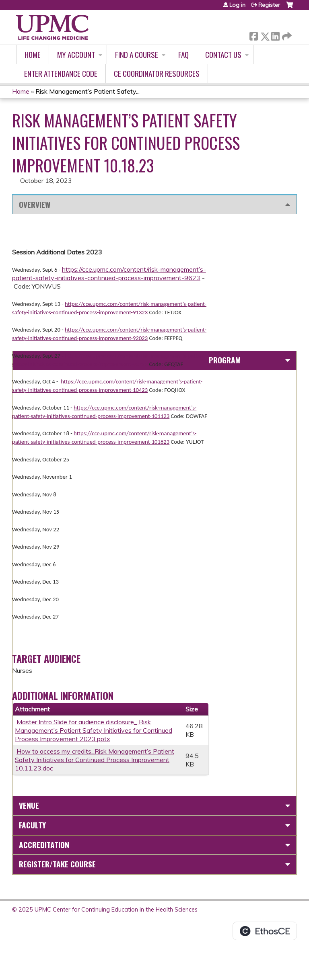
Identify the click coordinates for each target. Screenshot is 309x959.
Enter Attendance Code (60, 73)
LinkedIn (275, 34)
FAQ (183, 54)
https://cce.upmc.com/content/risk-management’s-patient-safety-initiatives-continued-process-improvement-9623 (109, 273)
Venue (29, 805)
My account (76, 54)
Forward (286, 34)
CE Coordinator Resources (157, 73)
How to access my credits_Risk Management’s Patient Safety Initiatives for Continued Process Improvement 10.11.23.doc (94, 759)
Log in (237, 5)
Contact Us (223, 54)
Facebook (253, 34)
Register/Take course (57, 864)
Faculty (32, 825)
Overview (34, 204)
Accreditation (44, 844)
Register (269, 5)
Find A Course (136, 54)
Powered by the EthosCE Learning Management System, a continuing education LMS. (265, 931)
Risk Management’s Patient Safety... (87, 91)
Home (33, 54)
